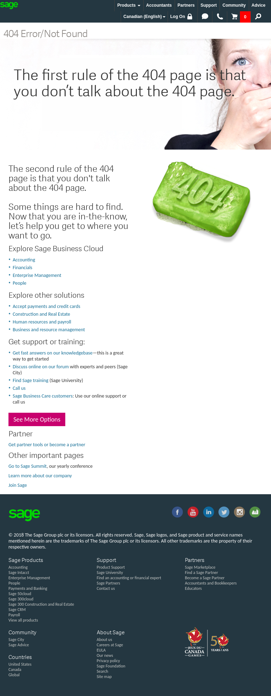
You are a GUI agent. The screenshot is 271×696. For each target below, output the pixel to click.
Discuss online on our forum (41, 367)
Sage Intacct (18, 572)
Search (102, 671)
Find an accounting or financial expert (129, 577)
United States (19, 664)
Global (13, 674)
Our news (105, 655)
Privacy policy (108, 660)
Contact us (106, 588)
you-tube (193, 512)
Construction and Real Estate (41, 314)
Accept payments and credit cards (46, 306)
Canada (14, 669)
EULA (101, 650)
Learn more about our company (40, 476)
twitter (224, 512)
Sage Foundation (111, 666)
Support (208, 5)
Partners (186, 5)
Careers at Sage (110, 644)
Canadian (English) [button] (144, 16)
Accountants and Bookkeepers (211, 583)
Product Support (111, 567)
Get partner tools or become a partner (46, 445)
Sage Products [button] (25, 561)
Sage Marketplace (200, 567)
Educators (193, 588)
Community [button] (22, 633)
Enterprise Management (37, 275)
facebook (177, 512)
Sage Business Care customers (43, 396)
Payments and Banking (27, 588)
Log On (182, 16)
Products (128, 5)
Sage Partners (108, 583)
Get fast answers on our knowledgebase (52, 353)
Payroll (14, 614)
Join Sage (17, 485)
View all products (23, 620)
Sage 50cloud (19, 593)
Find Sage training (30, 380)
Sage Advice (18, 644)
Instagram (239, 512)
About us (104, 639)
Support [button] (106, 561)
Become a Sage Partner (204, 577)
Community (234, 5)
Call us (19, 388)
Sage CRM (17, 609)
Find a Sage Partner (201, 572)
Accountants (159, 5)
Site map (104, 676)
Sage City (255, 512)
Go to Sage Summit (27, 466)
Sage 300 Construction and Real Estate (41, 604)
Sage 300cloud (21, 599)
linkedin (208, 512)
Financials (22, 268)
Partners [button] (194, 561)
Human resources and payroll (42, 322)
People (19, 283)
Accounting (24, 260)
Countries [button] (20, 658)
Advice (258, 5)
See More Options (36, 419)
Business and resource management (49, 330)
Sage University (110, 572)
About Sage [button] (111, 633)
